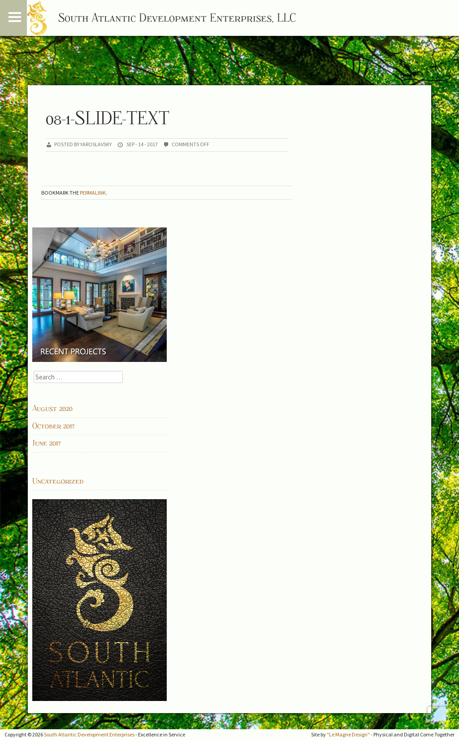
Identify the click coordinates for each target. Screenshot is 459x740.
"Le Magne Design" (348, 734)
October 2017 (53, 426)
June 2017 (46, 443)
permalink (93, 192)
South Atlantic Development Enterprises (89, 734)
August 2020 (52, 408)
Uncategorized (57, 481)
